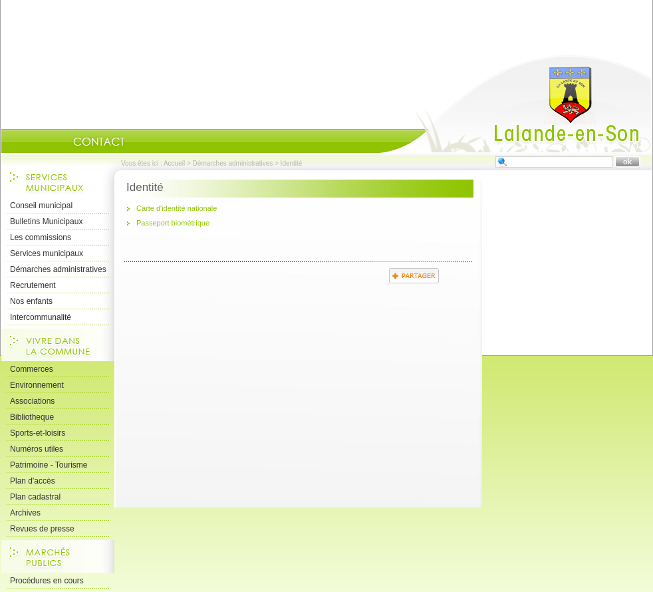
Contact (99, 142)
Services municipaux (46, 253)
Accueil (515, 104)
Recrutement (33, 285)
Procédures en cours (47, 580)
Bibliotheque (32, 417)
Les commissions (40, 237)
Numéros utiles (36, 449)
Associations (32, 401)
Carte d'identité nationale (176, 208)
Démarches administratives (233, 163)
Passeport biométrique (172, 223)
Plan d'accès (32, 481)
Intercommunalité (40, 317)
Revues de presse (42, 528)
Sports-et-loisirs (37, 433)
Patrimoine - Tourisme (48, 465)
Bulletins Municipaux (46, 221)
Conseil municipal (41, 205)
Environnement (37, 385)
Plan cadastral (35, 497)
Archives (25, 513)
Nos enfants (31, 301)
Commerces (31, 369)
